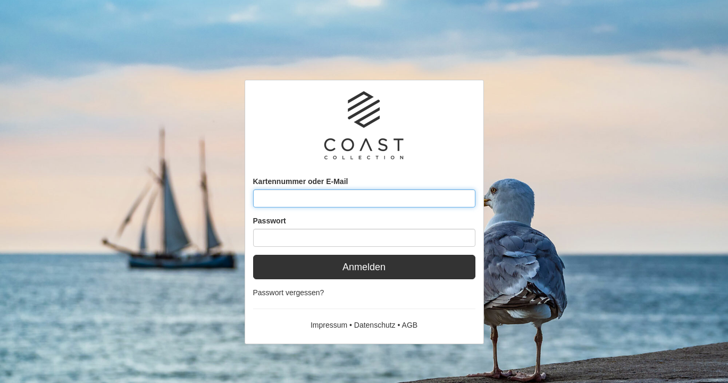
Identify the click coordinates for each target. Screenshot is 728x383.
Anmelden (364, 267)
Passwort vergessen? (288, 292)
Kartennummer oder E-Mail (300, 181)
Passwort (269, 221)
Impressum (329, 325)
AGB (410, 325)
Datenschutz (375, 325)
